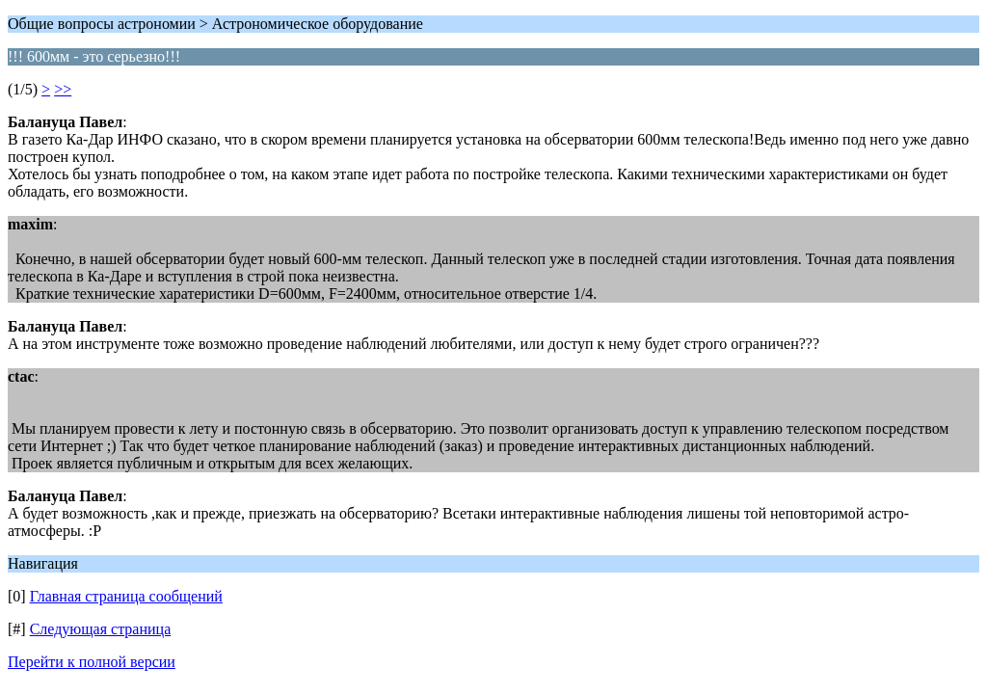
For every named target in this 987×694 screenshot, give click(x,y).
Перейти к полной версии (91, 662)
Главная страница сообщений (126, 596)
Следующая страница (101, 629)
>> (62, 89)
